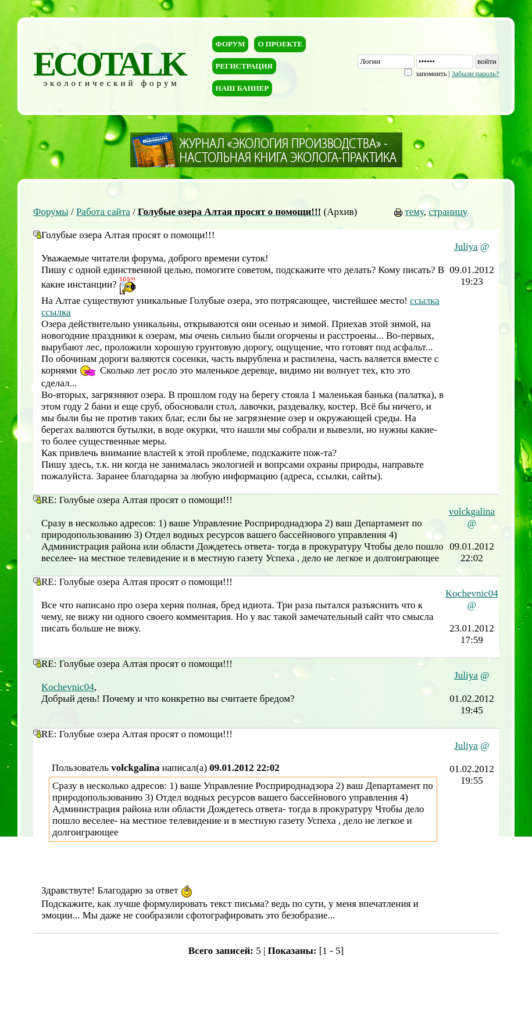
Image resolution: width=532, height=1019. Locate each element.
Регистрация (244, 66)
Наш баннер (242, 88)
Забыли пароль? (475, 74)
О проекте (280, 44)
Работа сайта (103, 211)
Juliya (466, 246)
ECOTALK (109, 64)
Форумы (51, 211)
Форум (230, 44)
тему (414, 211)
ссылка (425, 300)
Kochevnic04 (471, 593)
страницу (448, 211)
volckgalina (472, 511)
